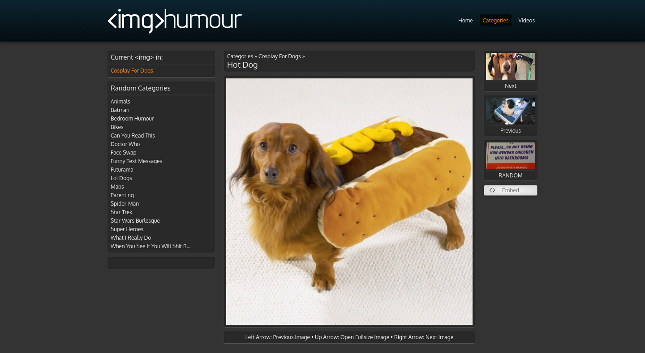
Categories (496, 20)
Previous (510, 116)
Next (510, 71)
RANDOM (510, 160)
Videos (527, 20)
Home (465, 20)
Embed (510, 190)
